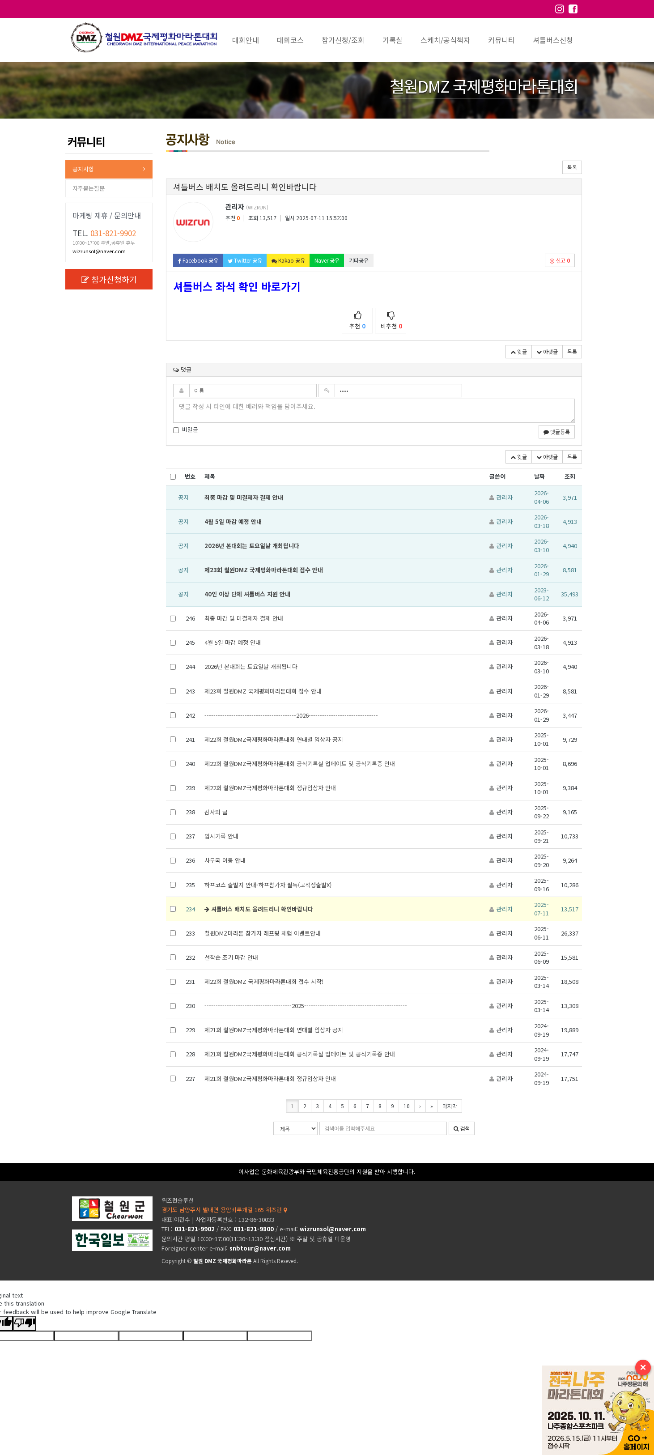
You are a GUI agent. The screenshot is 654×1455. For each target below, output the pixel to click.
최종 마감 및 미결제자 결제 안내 (243, 497)
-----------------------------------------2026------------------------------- (291, 715)
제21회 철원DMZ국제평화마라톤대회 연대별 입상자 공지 (273, 1029)
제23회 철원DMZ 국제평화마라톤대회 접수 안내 (263, 570)
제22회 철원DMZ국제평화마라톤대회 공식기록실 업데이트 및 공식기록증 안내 (299, 763)
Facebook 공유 (198, 260)
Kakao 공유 (288, 260)
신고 (560, 260)
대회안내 (245, 39)
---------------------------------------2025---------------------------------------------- (305, 1005)
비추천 (391, 320)
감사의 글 (216, 812)
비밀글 (185, 429)
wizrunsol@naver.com (99, 251)
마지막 (449, 1106)
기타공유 (359, 260)
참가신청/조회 (343, 39)
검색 (462, 1128)
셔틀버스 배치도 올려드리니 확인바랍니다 (258, 909)
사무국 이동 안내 (225, 860)
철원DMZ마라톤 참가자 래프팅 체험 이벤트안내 (262, 933)
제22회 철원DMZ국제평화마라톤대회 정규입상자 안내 (270, 787)
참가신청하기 (109, 279)
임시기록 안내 (221, 836)
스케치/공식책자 (445, 39)
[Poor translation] (24, 1323)
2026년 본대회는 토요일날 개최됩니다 (251, 545)
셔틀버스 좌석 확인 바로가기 (237, 286)
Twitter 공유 (245, 260)
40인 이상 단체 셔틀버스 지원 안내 (247, 594)
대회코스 (290, 39)
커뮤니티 (501, 39)
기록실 (392, 39)
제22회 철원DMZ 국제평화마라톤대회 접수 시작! (263, 981)
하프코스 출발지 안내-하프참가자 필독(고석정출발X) (267, 885)
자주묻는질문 (88, 188)
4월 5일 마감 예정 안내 (233, 521)
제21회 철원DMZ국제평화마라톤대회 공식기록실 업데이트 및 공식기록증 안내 (299, 1054)
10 (406, 1106)
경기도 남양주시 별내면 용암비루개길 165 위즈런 (224, 1209)
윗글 (518, 351)
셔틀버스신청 (553, 39)
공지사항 (83, 169)
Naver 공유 (327, 260)
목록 (572, 167)
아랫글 (547, 351)
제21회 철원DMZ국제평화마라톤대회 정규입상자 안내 (270, 1078)
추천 (357, 320)
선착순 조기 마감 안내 (231, 957)
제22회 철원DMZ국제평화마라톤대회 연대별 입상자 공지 (273, 739)
